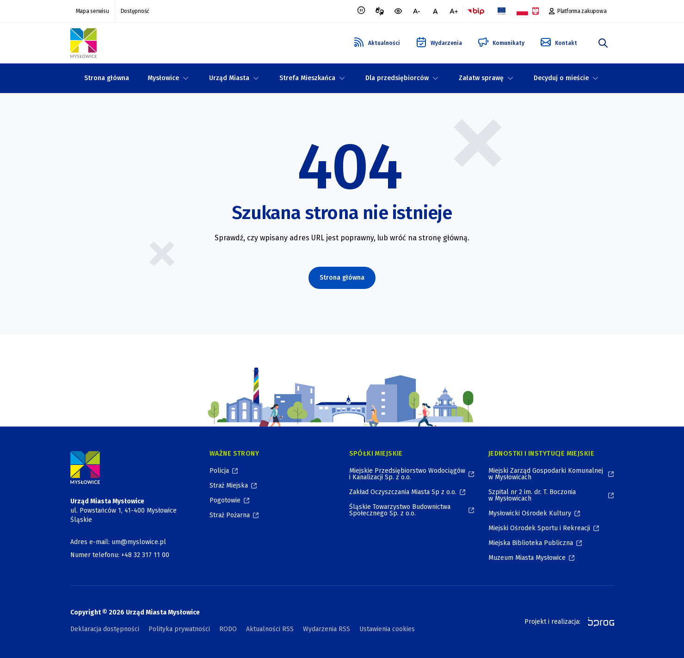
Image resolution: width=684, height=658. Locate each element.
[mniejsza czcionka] (416, 11)
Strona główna (106, 78)
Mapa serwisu (92, 11)
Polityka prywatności (179, 629)
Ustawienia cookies (387, 629)
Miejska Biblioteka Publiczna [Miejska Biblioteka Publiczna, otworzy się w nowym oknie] (530, 543)
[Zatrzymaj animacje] (361, 11)
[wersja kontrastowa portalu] (398, 11)
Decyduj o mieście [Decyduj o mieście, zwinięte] (561, 78)
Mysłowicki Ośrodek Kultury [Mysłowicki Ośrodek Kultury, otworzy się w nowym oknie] (529, 513)
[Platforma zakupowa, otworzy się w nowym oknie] (577, 11)
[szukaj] (603, 43)
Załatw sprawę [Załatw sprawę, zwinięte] (481, 78)
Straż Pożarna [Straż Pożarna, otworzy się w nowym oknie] (230, 515)
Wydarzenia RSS (326, 629)
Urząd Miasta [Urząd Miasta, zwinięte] (229, 78)
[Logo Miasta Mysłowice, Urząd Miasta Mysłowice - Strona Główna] (85, 467)
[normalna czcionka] (435, 11)
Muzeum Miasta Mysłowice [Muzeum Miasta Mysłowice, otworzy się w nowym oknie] (527, 558)
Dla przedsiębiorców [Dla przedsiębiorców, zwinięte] (397, 78)
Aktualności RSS (270, 629)
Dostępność (135, 11)
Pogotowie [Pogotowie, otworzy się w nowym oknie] (225, 500)
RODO (228, 629)
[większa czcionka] (453, 11)
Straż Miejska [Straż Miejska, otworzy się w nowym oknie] (229, 485)
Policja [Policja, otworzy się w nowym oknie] (219, 471)
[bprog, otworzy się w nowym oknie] (598, 621)
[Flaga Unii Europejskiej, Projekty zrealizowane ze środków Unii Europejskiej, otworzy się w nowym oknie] (502, 11)
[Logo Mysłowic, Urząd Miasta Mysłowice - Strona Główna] (83, 43)
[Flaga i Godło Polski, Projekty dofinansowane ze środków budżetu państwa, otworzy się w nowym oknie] (528, 11)
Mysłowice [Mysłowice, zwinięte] (163, 78)
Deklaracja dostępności (104, 629)
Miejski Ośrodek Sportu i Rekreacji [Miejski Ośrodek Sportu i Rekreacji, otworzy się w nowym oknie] (539, 528)
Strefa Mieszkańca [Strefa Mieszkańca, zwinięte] (307, 78)
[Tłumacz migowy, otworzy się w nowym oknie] (379, 11)
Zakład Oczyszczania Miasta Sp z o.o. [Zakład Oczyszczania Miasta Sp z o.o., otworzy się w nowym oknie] (402, 492)
